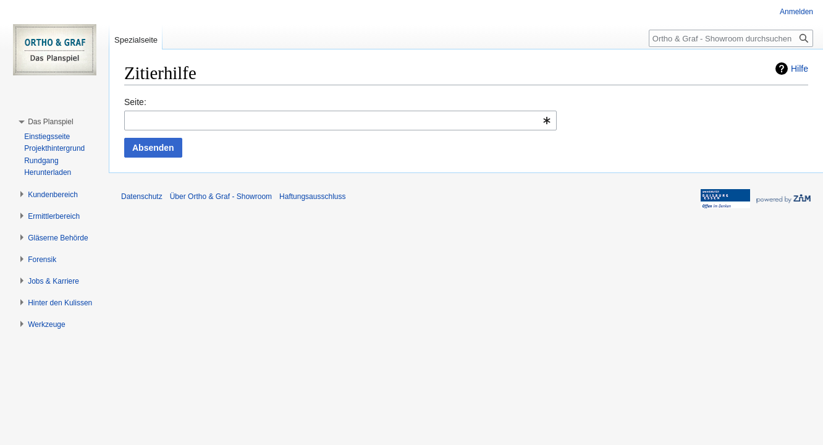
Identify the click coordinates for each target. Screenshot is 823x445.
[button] (50, 121)
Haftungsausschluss (312, 196)
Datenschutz (141, 196)
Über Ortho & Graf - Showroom (221, 196)
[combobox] (340, 120)
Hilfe (799, 69)
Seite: (135, 102)
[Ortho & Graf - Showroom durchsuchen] (731, 38)
